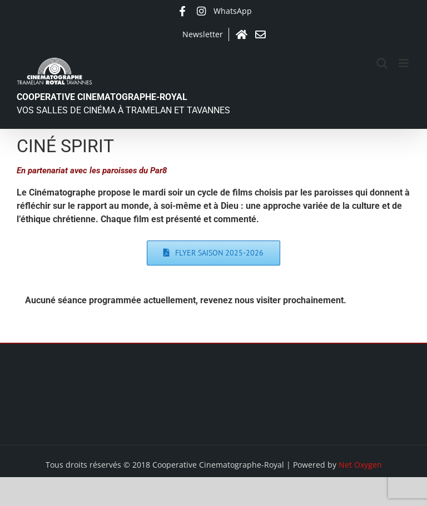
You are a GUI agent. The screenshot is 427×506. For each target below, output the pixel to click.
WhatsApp (233, 11)
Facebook (182, 11)
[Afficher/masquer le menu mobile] (404, 63)
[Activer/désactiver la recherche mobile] (382, 63)
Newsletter (202, 34)
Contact (260, 34)
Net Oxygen (360, 464)
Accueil (241, 34)
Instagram (201, 11)
